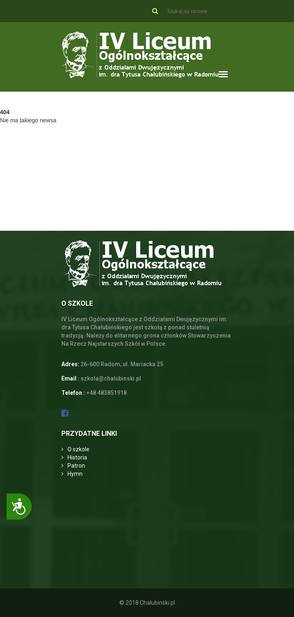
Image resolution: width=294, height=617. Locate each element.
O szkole (78, 449)
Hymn (75, 474)
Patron (76, 465)
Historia (77, 457)
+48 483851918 (106, 393)
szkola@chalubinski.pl (111, 378)
